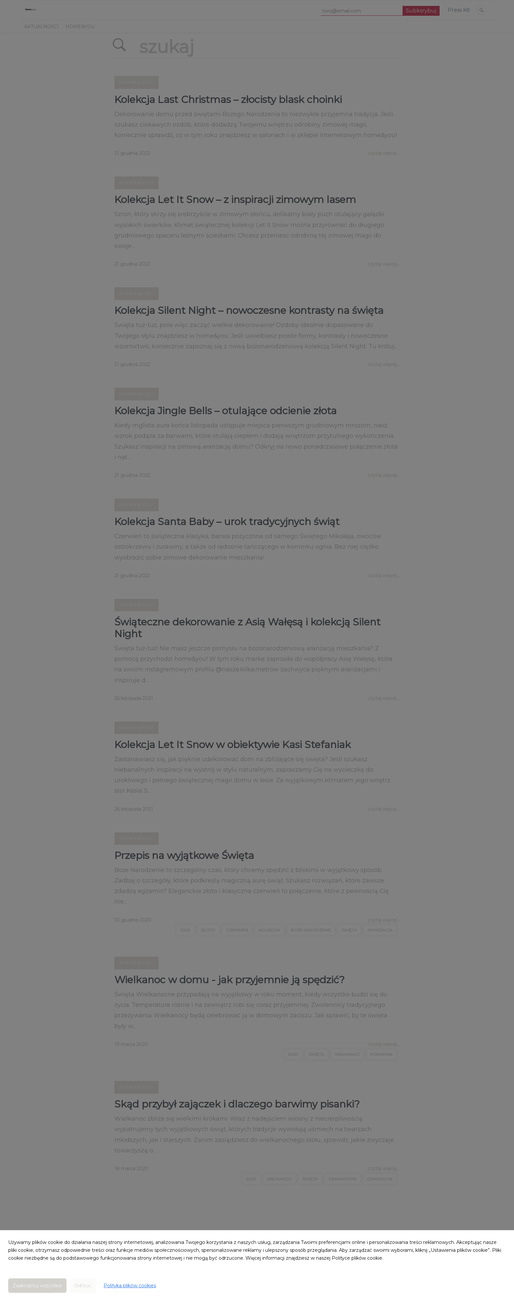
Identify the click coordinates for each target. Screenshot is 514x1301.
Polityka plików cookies (130, 1286)
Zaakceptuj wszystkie (37, 1286)
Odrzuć (82, 1286)
